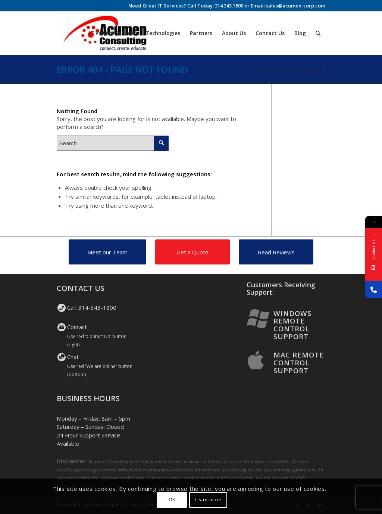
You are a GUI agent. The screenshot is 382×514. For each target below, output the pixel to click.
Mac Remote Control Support (298, 362)
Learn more (208, 499)
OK (172, 499)
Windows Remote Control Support (292, 325)
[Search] (318, 33)
